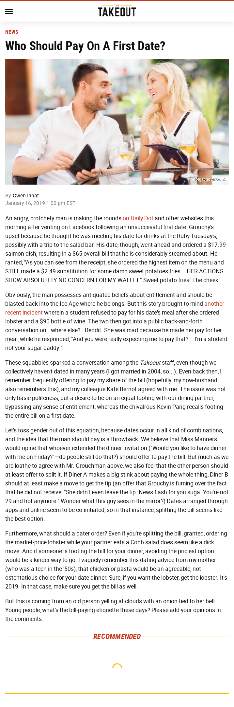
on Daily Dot (138, 218)
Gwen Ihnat (26, 195)
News (11, 32)
